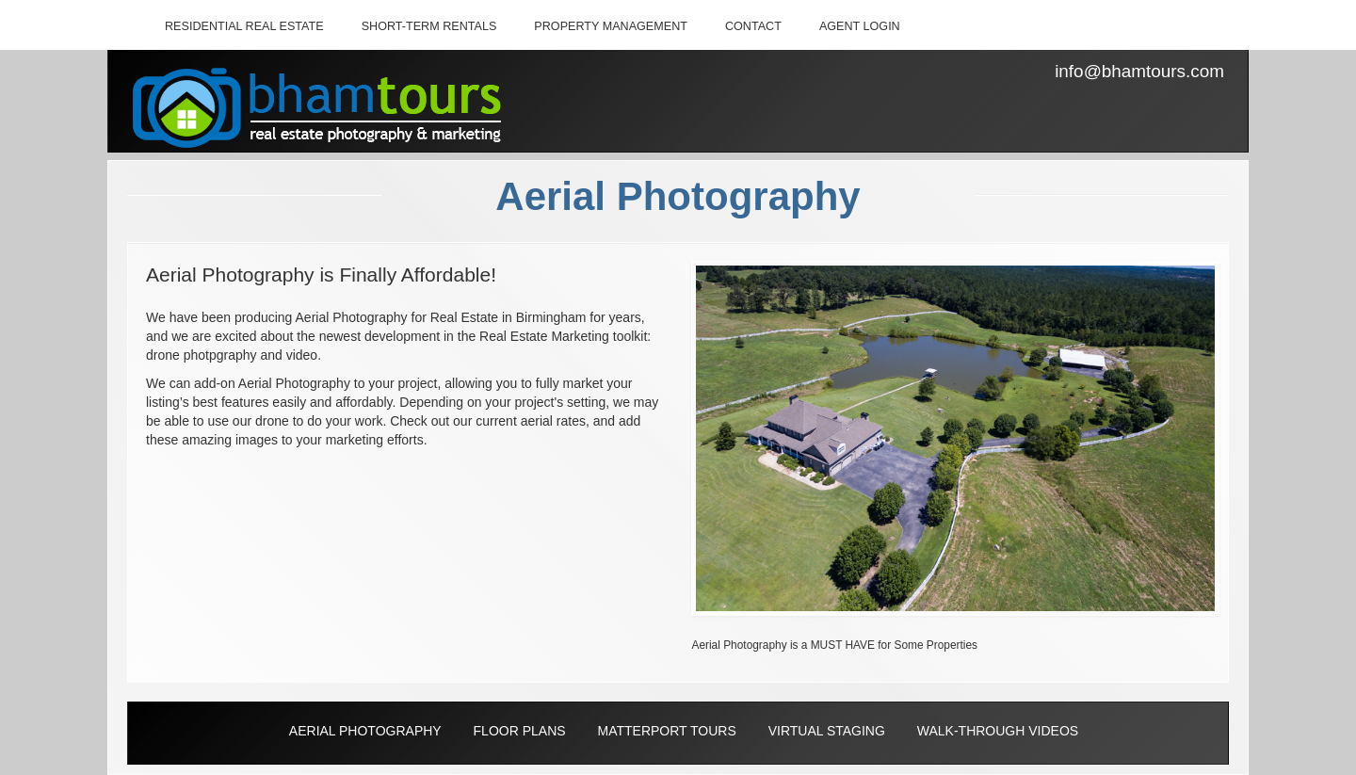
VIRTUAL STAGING (826, 730)
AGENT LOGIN (859, 26)
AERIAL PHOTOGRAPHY (365, 730)
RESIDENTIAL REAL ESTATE (244, 26)
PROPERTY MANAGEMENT (610, 26)
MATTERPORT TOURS (666, 730)
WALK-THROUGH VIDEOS (997, 730)
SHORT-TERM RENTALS (429, 26)
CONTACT (753, 26)
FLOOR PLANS (520, 730)
